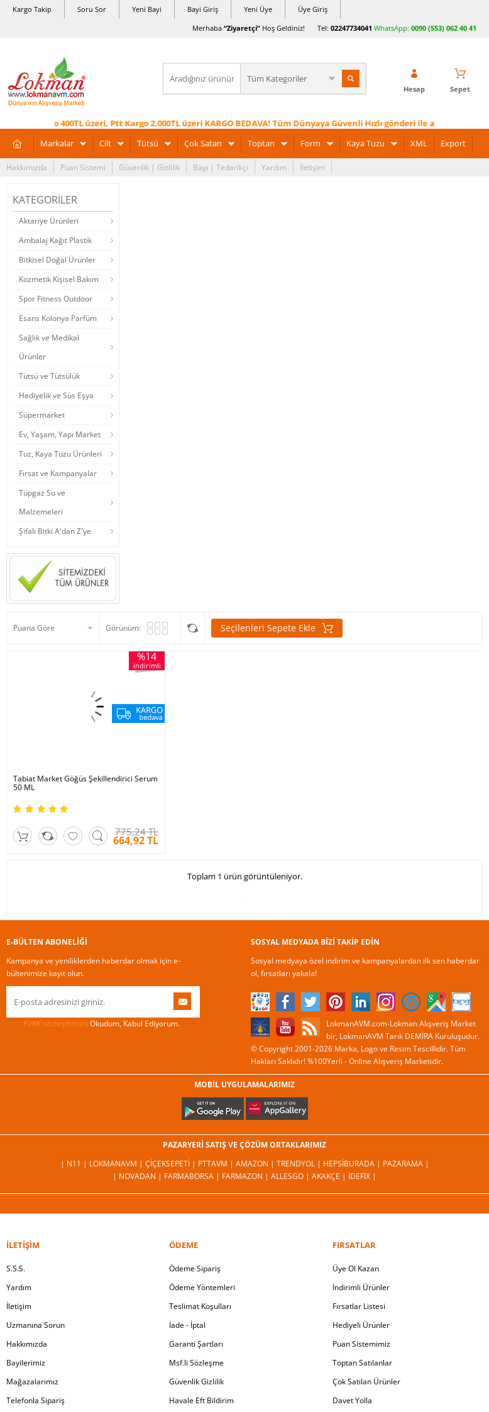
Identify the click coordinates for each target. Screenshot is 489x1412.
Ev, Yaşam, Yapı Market (60, 434)
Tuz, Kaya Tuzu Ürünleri (60, 453)
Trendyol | (300, 1163)
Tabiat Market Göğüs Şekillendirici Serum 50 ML (85, 783)
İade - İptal (187, 1325)
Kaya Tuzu (365, 143)
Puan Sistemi (83, 167)
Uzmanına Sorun (35, 1325)
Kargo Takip (32, 9)
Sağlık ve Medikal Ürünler (49, 347)
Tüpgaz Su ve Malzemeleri (42, 502)
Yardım (274, 167)
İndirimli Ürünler (361, 1287)
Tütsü (147, 143)
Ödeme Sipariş (195, 1268)
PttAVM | (217, 1163)
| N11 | (74, 1163)
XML (418, 143)
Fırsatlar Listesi (358, 1306)
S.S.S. (15, 1268)
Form (310, 143)
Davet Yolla (352, 1400)
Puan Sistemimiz (361, 1344)
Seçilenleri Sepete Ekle (277, 628)
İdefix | (362, 1176)
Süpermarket (42, 415)
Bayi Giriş (202, 9)
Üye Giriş (312, 9)
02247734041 (351, 28)
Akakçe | (330, 1176)
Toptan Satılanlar (362, 1362)
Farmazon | (246, 1176)
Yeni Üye (258, 9)
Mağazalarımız (32, 1381)
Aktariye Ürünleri (49, 220)
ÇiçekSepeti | (171, 1163)
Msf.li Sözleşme (196, 1362)
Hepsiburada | (353, 1163)
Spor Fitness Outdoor (55, 298)
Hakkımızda (26, 167)
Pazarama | (406, 1163)
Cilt (105, 143)
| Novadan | (138, 1176)
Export (453, 143)
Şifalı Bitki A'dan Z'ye (55, 531)
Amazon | (256, 1163)
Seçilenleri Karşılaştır (192, 628)
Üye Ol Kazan (355, 1268)
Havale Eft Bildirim (201, 1400)
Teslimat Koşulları (200, 1306)
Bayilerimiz (25, 1362)
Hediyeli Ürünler (361, 1325)
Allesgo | (291, 1176)
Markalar (57, 143)
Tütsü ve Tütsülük (49, 376)
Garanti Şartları (196, 1344)
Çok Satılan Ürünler (366, 1381)
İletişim (312, 167)
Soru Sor (91, 9)
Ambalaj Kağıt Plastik (55, 240)
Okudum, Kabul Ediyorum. (93, 1024)
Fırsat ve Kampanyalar (58, 473)
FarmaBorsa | (193, 1176)
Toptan (261, 143)
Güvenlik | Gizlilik (149, 167)
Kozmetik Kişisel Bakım (59, 279)
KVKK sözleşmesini (55, 1023)
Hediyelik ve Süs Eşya (56, 395)
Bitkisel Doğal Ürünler (57, 259)
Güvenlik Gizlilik (196, 1381)
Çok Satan (203, 143)
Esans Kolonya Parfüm (58, 318)
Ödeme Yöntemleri (202, 1287)
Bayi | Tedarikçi (220, 167)
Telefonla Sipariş (35, 1400)
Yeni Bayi (147, 9)
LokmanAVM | (117, 1163)
